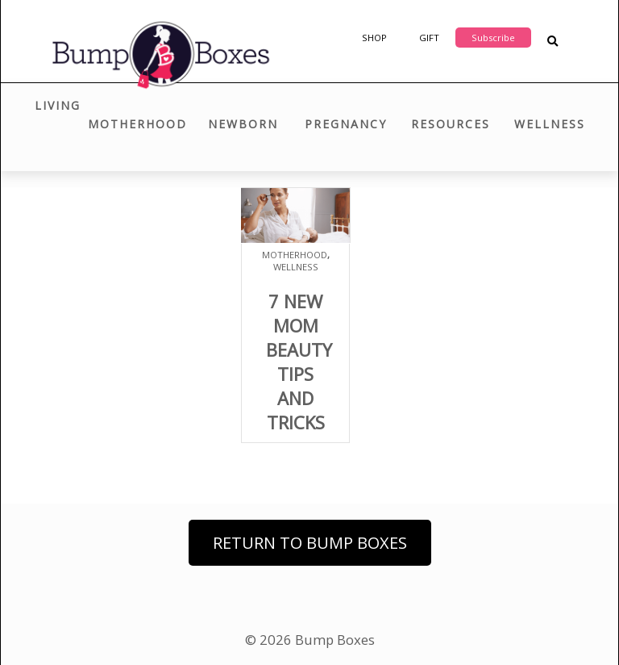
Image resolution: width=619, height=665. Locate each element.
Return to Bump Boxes (310, 543)
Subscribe (493, 37)
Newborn (243, 124)
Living (58, 105)
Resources (450, 124)
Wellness (549, 124)
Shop (374, 37)
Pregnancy (346, 124)
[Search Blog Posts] (552, 41)
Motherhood (137, 124)
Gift (429, 37)
